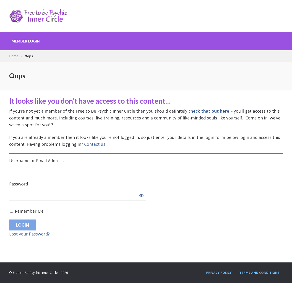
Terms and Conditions (259, 272)
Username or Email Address (36, 160)
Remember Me (27, 211)
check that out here (208, 111)
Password (18, 184)
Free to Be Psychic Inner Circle (40, 16)
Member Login (25, 41)
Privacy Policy (219, 272)
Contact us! (95, 144)
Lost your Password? (29, 234)
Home (13, 56)
